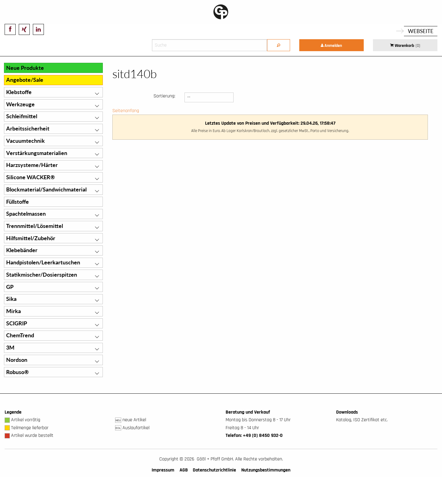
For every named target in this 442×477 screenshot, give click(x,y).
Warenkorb (405, 45)
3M (10, 347)
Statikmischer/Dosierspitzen (41, 274)
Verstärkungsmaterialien (36, 153)
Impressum (163, 470)
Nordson (16, 360)
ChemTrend (20, 335)
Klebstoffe (19, 92)
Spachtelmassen (26, 213)
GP (10, 287)
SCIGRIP (16, 323)
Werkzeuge (20, 104)
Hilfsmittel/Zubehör (30, 238)
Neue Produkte (25, 68)
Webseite (420, 31)
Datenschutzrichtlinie (214, 470)
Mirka (13, 311)
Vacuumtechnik (25, 141)
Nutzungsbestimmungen (265, 470)
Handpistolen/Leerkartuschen (43, 262)
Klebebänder (21, 250)
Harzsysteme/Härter (32, 165)
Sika (11, 299)
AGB (184, 470)
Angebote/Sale (24, 80)
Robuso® (17, 372)
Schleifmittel (21, 116)
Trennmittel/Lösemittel (34, 226)
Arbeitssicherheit (27, 128)
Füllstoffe (17, 202)
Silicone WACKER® (30, 177)
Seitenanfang (125, 111)
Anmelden (331, 45)
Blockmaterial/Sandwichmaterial (46, 189)
